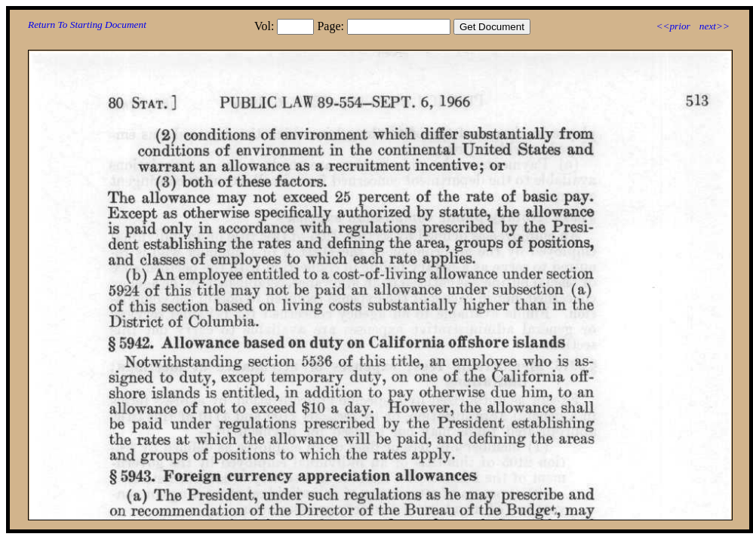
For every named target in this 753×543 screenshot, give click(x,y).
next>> (714, 26)
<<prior (673, 26)
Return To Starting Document (87, 24)
